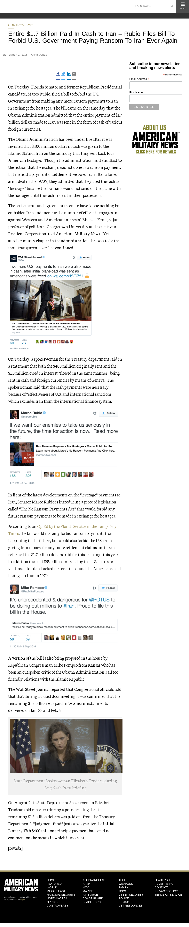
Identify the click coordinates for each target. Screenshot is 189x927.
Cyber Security (131, 894)
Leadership (163, 880)
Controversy (20, 25)
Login (22, 899)
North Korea (57, 898)
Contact (161, 887)
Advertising (164, 883)
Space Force (93, 901)
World (52, 887)
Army (87, 883)
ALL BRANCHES (93, 880)
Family (123, 887)
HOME (51, 880)
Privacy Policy (166, 891)
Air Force (90, 894)
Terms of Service (168, 894)
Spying (124, 901)
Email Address (139, 79)
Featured (54, 883)
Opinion (53, 901)
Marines (89, 891)
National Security (61, 894)
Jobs (122, 891)
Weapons (126, 883)
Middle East (56, 891)
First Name (136, 92)
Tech (122, 880)
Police (124, 898)
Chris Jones (39, 54)
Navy (86, 887)
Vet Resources (131, 905)
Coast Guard (93, 898)
